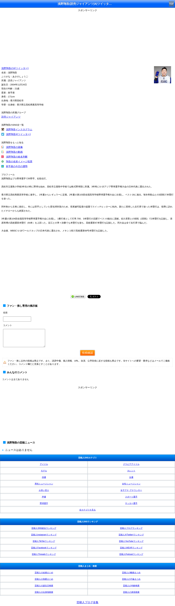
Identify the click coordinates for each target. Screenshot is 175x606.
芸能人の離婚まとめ (131, 572)
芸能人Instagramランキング (44, 534)
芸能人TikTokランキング (44, 541)
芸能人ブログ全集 (87, 602)
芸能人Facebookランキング (44, 548)
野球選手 (44, 503)
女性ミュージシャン (131, 484)
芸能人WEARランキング (131, 548)
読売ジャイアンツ (11, 116)
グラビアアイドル (131, 464)
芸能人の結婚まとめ (44, 572)
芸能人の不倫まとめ (131, 579)
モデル (44, 471)
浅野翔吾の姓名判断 (17, 156)
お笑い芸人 (44, 490)
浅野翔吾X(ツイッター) (18, 134)
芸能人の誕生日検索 (44, 585)
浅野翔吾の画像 (14, 147)
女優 (131, 477)
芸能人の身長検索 (131, 592)
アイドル (44, 464)
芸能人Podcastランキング (131, 554)
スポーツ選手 (131, 497)
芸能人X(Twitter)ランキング (131, 534)
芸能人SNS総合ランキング (43, 528)
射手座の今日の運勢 (17, 166)
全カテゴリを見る (87, 510)
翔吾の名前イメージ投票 (19, 161)
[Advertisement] (87, 37)
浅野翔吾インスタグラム (19, 129)
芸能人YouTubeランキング (131, 541)
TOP (171, 4)
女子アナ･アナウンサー (131, 490)
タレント (131, 471)
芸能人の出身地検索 (44, 592)
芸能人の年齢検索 (131, 585)
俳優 (44, 477)
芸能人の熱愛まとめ (44, 579)
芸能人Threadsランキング (44, 554)
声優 (44, 497)
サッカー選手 (131, 503)
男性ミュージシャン (44, 484)
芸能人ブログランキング (131, 528)
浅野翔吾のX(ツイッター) (15, 68)
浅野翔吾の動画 (14, 152)
